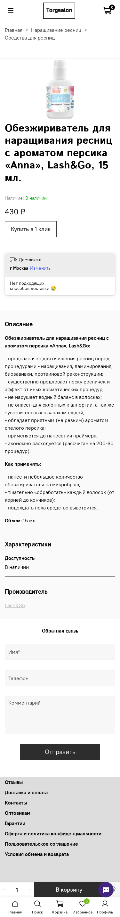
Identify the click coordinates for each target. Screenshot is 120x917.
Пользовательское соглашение (41, 844)
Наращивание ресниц (56, 30)
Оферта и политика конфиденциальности (53, 833)
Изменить (40, 268)
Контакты (16, 802)
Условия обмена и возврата (37, 854)
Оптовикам (17, 813)
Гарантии (15, 823)
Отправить (60, 752)
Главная (13, 30)
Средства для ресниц (30, 37)
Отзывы (14, 782)
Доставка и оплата (26, 792)
